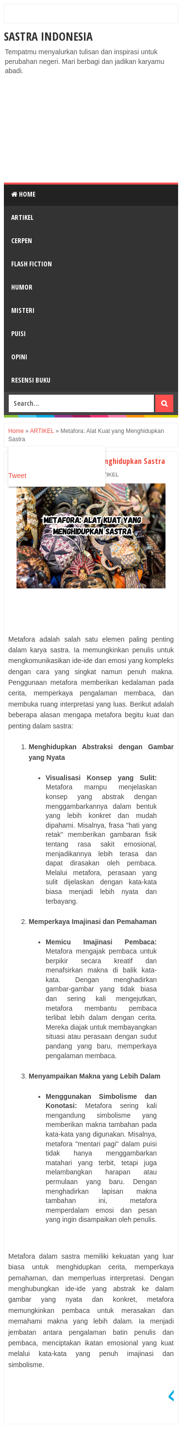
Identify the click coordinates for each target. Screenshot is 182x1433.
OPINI (19, 356)
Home (23, 194)
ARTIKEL (22, 217)
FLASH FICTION (31, 263)
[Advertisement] (91, 129)
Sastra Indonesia (48, 36)
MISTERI (22, 310)
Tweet (17, 475)
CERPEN (21, 240)
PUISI (18, 333)
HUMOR (22, 287)
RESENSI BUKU (30, 380)
